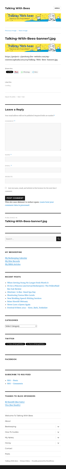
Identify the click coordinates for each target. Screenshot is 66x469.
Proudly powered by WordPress (43, 461)
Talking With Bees (17, 8)
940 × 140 (21, 97)
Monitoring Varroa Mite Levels (21, 295)
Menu (57, 8)
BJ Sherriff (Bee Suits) (15, 402)
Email (8, 166)
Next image (23, 30)
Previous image (10, 30)
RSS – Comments (15, 383)
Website (9, 176)
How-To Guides (11, 432)
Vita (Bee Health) (12, 405)
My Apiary (9, 437)
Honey (8, 443)
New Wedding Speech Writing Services (24, 298)
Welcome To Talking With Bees (19, 416)
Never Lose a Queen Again (18, 304)
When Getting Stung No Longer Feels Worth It (28, 283)
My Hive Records (12, 261)
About (8, 421)
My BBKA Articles (13, 264)
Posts (7, 454)
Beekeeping (10, 426)
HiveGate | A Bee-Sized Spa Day (21, 292)
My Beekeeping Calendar (16, 258)
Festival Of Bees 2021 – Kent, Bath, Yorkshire (27, 308)
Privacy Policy (25, 461)
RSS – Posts (12, 380)
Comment (10, 121)
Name (8, 155)
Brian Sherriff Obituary (17, 301)
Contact (8, 448)
